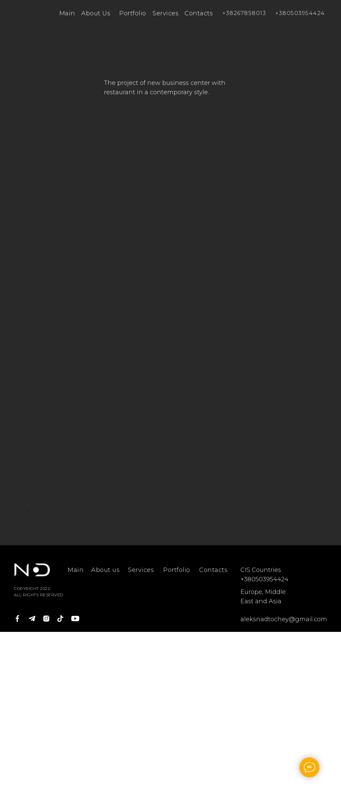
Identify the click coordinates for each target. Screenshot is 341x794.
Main (67, 13)
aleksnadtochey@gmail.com (283, 781)
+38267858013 (244, 13)
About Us (95, 13)
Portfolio (132, 13)
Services (165, 13)
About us (105, 732)
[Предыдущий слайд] (27, 586)
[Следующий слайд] (314, 586)
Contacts (198, 13)
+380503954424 (300, 13)
